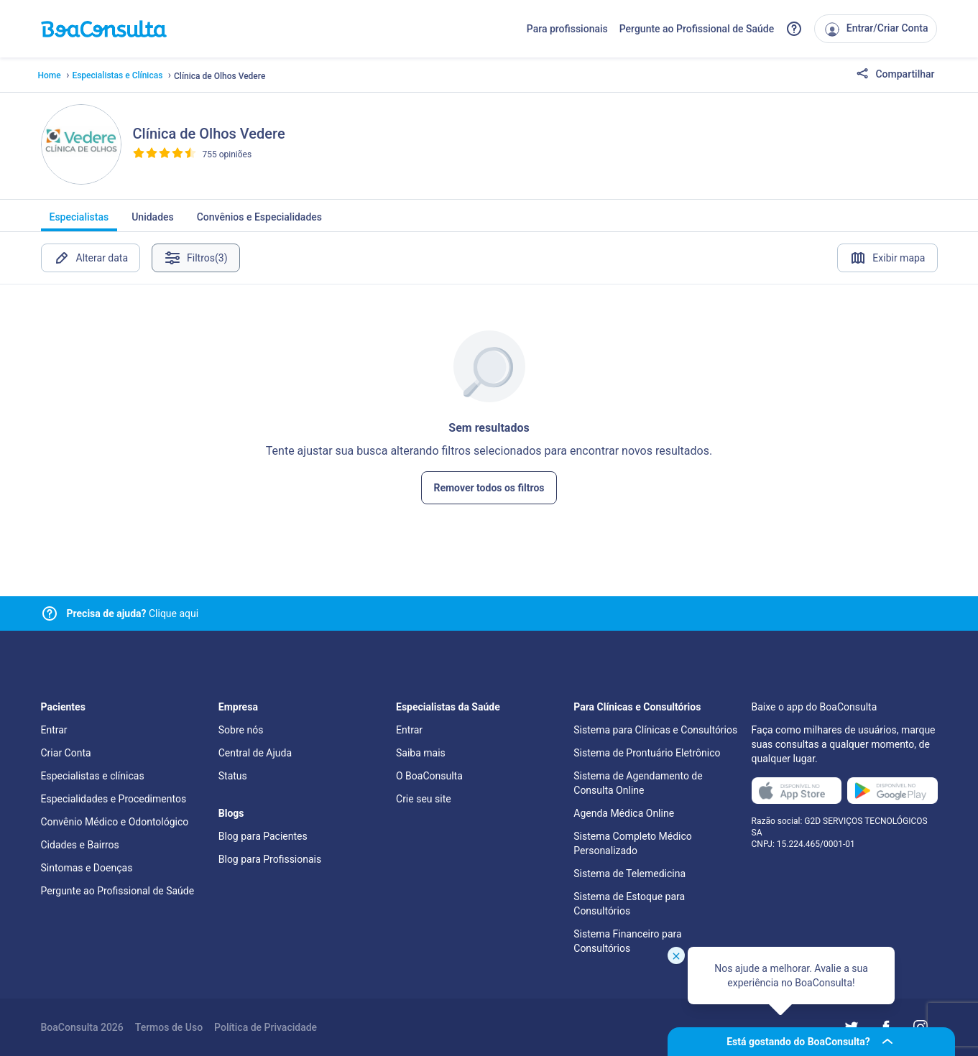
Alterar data (91, 258)
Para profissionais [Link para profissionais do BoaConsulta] (567, 28)
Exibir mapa (887, 258)
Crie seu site (423, 799)
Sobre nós (241, 730)
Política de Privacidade (265, 1027)
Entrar (54, 730)
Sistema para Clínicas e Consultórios (655, 730)
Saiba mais (421, 753)
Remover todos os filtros (488, 488)
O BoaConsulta (429, 776)
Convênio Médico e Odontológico (115, 822)
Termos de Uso (169, 1027)
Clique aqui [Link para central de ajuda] (133, 613)
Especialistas (79, 221)
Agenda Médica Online (623, 813)
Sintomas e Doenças (87, 868)
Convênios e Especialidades (259, 221)
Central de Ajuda (255, 753)
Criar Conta (66, 753)
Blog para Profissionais (269, 859)
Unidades (153, 221)
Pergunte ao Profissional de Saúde (697, 28)
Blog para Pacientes (263, 836)
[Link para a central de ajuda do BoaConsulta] (794, 28)
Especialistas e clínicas (92, 776)
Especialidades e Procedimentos (114, 799)
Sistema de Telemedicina (629, 873)
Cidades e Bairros (80, 845)
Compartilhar (895, 74)
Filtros (196, 258)
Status (232, 776)
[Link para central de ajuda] (49, 613)
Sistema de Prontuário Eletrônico (646, 753)
